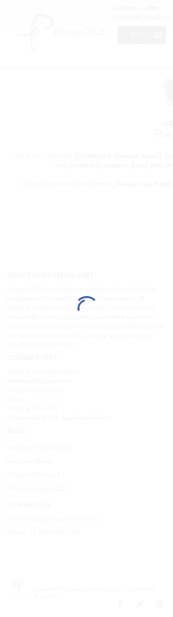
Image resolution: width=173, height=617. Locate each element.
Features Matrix (30, 461)
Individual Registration (39, 380)
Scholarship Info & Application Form (58, 417)
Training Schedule (33, 408)
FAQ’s (15, 399)
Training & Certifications (42, 371)
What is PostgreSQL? (38, 489)
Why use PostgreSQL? (39, 447)
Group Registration (35, 390)
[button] (140, 35)
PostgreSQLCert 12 (36, 474)
